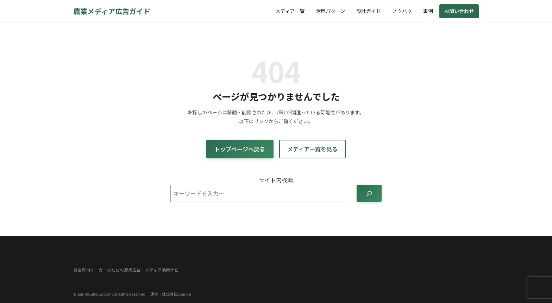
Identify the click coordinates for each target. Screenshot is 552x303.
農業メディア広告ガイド (111, 11)
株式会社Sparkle (176, 294)
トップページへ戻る (239, 149)
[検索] (369, 193)
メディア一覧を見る (312, 149)
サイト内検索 (276, 180)
